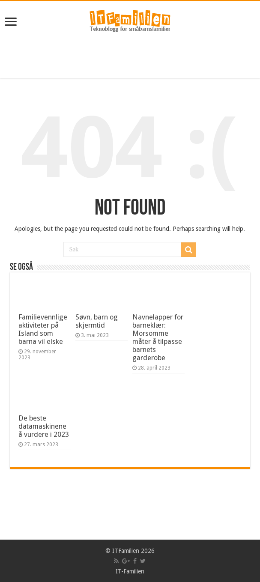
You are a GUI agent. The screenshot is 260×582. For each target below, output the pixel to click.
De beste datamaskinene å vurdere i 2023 (43, 426)
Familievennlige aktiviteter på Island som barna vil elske (42, 329)
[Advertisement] (130, 57)
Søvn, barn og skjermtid (96, 321)
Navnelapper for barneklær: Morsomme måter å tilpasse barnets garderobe (157, 337)
